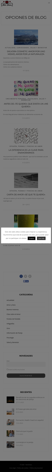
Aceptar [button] (31, 238)
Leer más (41, 238)
